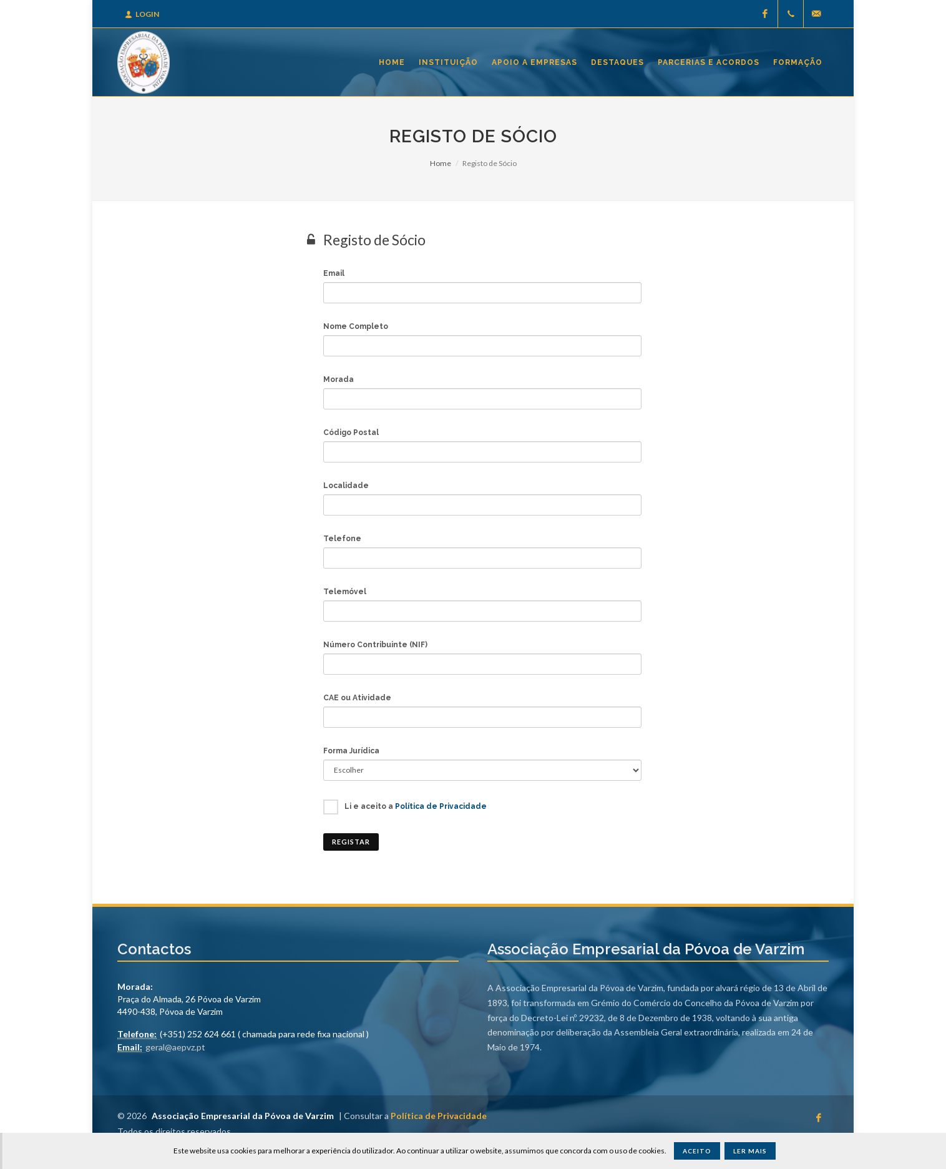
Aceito (697, 1151)
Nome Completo (355, 326)
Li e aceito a (415, 806)
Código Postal (351, 432)
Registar (351, 842)
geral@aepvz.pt (175, 1047)
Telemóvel (344, 591)
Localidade (346, 485)
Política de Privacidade (441, 806)
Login (142, 14)
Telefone (342, 538)
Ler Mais (750, 1151)
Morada (338, 379)
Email (333, 273)
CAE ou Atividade (357, 697)
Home (440, 163)
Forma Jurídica (351, 750)
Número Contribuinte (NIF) (375, 644)
